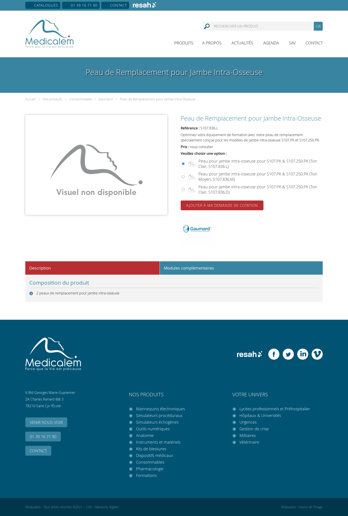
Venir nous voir (46, 422)
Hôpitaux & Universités (260, 415)
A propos (211, 43)
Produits (183, 43)
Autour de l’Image (311, 507)
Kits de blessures (151, 448)
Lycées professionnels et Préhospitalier (274, 408)
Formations (146, 475)
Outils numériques (153, 428)
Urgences (248, 422)
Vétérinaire (249, 442)
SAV (292, 43)
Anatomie (145, 435)
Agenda (271, 43)
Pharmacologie (149, 468)
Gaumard (106, 99)
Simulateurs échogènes (157, 422)
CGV (89, 507)
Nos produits (52, 99)
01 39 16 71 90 (84, 5)
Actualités (242, 43)
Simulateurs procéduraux (159, 415)
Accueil (30, 99)
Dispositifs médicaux (154, 455)
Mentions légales (107, 507)
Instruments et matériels (158, 442)
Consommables (80, 99)
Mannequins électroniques (160, 408)
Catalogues (46, 5)
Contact (118, 5)
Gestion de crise (254, 428)
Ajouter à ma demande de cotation (222, 205)
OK (318, 26)
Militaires (247, 435)
